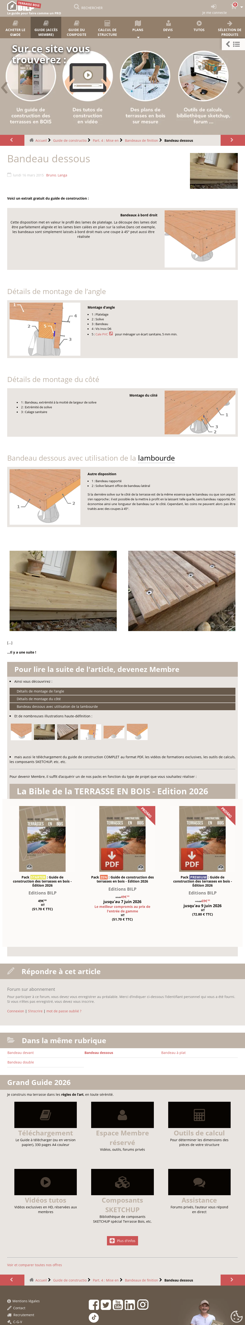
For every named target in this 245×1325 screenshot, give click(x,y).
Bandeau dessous (98, 1052)
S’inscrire (35, 1011)
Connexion (15, 1011)
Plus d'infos (122, 1241)
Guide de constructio (70, 140)
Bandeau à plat (173, 1052)
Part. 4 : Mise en (106, 140)
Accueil (41, 140)
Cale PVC (101, 334)
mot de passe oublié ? (63, 1011)
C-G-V (14, 1322)
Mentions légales (23, 1301)
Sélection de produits (229, 28)
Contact (16, 1308)
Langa (62, 175)
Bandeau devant (20, 1052)
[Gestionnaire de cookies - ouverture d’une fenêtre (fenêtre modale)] (236, 1317)
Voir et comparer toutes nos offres (34, 1265)
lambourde (156, 458)
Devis (168, 26)
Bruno (51, 175)
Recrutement (20, 1315)
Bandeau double (20, 1062)
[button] (233, 44)
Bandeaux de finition (141, 140)
